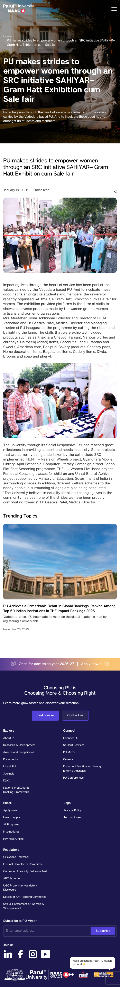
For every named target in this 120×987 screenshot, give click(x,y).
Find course (45, 715)
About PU (9, 738)
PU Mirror (69, 752)
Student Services (73, 745)
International (11, 832)
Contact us (75, 715)
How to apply (11, 817)
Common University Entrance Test (25, 871)
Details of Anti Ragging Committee (24, 897)
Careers (68, 759)
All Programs (11, 825)
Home (7, 37)
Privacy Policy (73, 811)
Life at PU (9, 767)
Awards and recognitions (18, 752)
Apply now (91, 664)
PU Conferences (73, 778)
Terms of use (72, 817)
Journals (8, 774)
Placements (10, 759)
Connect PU (70, 738)
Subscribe (103, 931)
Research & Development (19, 745)
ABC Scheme (11, 879)
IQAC (6, 781)
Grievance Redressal (16, 857)
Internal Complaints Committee (23, 864)
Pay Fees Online (13, 839)
